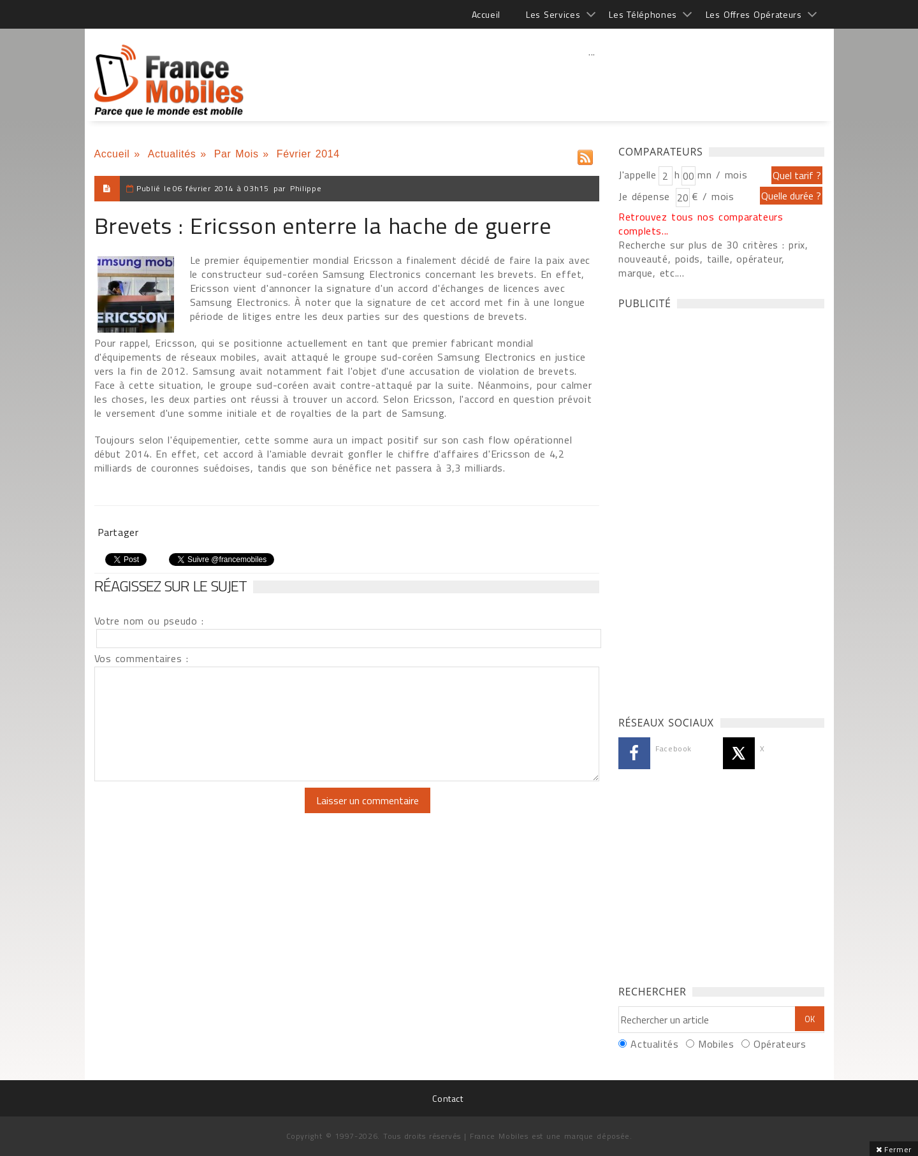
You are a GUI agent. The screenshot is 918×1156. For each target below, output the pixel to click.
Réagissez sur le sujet (170, 585)
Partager (118, 532)
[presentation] (201, 812)
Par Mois (236, 153)
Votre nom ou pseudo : (149, 621)
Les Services (553, 14)
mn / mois (722, 175)
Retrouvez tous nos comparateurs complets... (700, 223)
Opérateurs (780, 1043)
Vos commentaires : (141, 658)
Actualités (172, 153)
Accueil (486, 14)
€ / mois (713, 196)
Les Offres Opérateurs (754, 14)
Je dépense (646, 196)
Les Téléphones (643, 14)
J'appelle (637, 175)
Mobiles (716, 1043)
